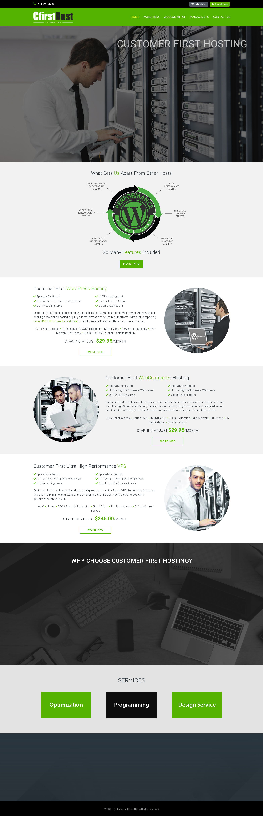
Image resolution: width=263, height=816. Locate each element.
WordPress (151, 17)
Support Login (220, 4)
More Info (131, 263)
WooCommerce (175, 17)
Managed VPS (199, 17)
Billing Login (198, 4)
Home (135, 17)
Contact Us (221, 17)
